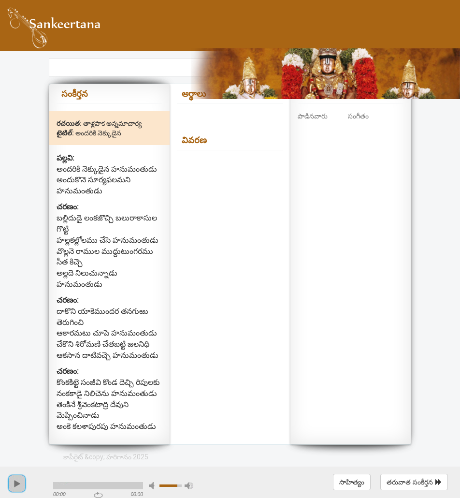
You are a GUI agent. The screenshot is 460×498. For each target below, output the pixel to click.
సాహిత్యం (351, 482)
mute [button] (153, 485)
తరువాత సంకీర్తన (414, 482)
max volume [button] (189, 485)
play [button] (17, 483)
